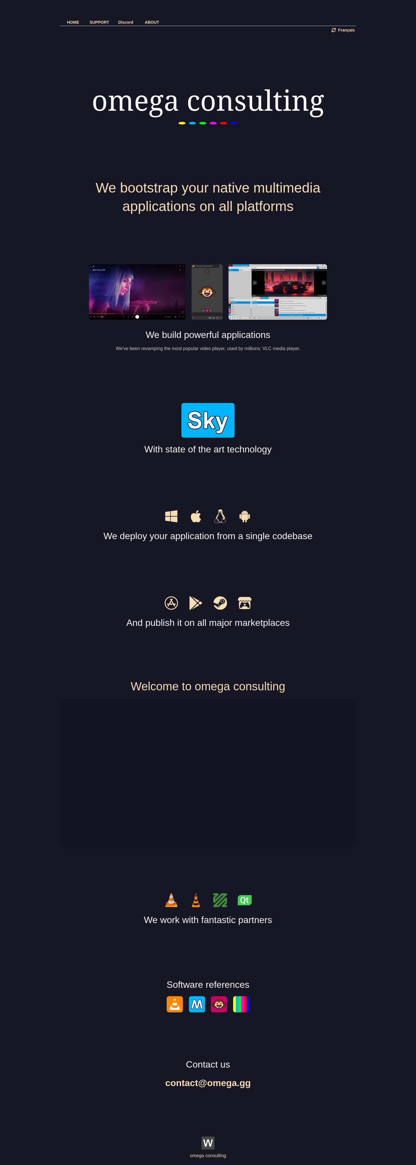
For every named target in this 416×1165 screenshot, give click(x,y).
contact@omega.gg (208, 1083)
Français (343, 30)
